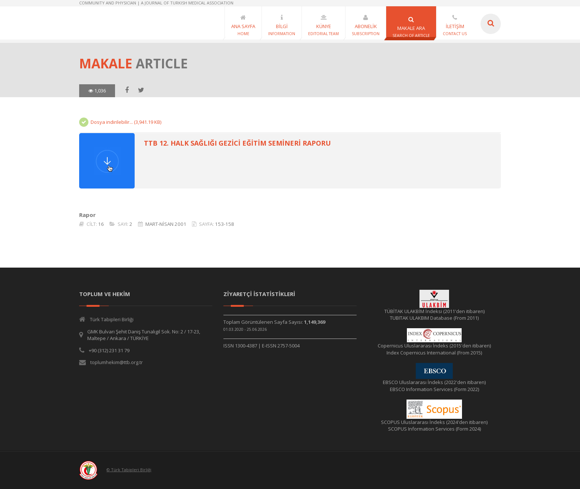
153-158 (224, 224)
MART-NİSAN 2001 (165, 224)
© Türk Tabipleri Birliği (129, 469)
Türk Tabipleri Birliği (112, 319)
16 (101, 224)
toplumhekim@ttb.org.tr (116, 362)
